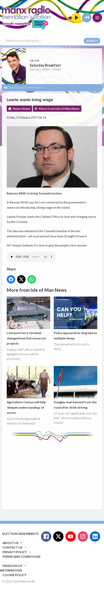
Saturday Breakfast (45, 65)
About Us (10, 543)
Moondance (37, 87)
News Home (21, 108)
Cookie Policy (14, 575)
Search (92, 40)
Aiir (33, 581)
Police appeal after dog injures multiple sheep (75, 318)
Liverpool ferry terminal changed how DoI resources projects (28, 321)
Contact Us (12, 547)
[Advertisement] (55, 472)
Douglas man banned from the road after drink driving (75, 387)
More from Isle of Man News (59, 108)
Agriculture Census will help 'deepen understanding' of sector (28, 390)
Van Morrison (17, 87)
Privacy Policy (14, 552)
